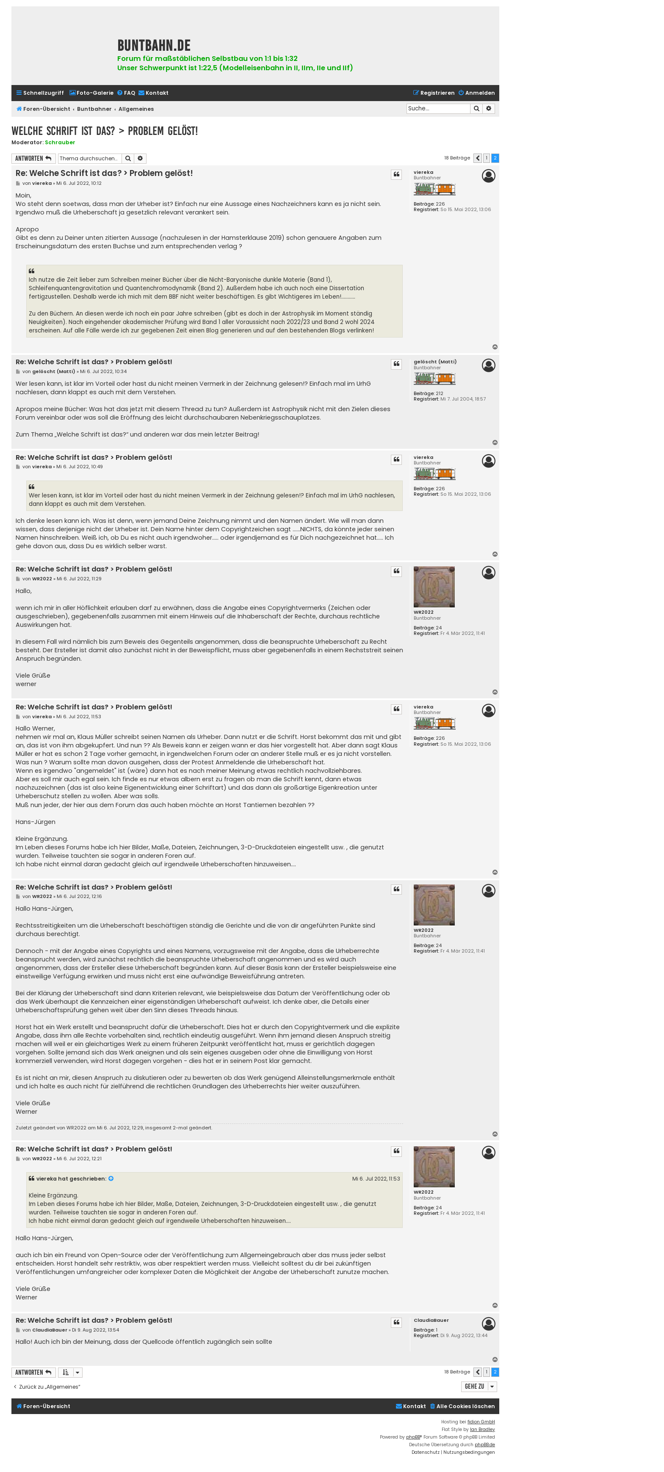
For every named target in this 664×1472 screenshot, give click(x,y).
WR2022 (424, 612)
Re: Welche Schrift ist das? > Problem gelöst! (104, 173)
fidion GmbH (481, 1422)
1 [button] (486, 157)
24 (439, 628)
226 (440, 204)
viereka (423, 172)
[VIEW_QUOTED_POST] (111, 1179)
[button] (477, 158)
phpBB (413, 1437)
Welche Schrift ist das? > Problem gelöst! (104, 130)
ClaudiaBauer (431, 1320)
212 (439, 393)
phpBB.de (485, 1445)
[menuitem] (91, 93)
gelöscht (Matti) (435, 362)
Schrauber (60, 142)
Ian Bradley (482, 1429)
